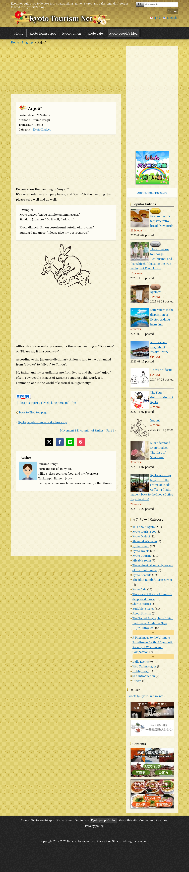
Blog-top (27, 42)
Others (137, 681)
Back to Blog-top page (33, 412)
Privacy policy (94, 826)
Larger (172, 11)
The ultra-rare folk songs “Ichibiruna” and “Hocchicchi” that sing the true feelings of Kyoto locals (151, 258)
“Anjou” (155, 420)
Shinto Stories (142, 604)
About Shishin (142, 613)
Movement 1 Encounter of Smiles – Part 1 (87, 430)
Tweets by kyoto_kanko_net (145, 696)
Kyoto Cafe (140, 589)
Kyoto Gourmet (142, 555)
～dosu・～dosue (161, 370)
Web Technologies (144, 666)
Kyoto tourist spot (43, 33)
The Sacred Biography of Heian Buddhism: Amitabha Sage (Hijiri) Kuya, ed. (153, 623)
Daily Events (141, 661)
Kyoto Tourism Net (60, 18)
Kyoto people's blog (123, 33)
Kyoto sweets (141, 551)
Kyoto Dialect (42, 129)
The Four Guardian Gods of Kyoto (161, 397)
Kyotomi (155, 292)
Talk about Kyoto (144, 527)
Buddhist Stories (143, 608)
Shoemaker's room (145, 541)
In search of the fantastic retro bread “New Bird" (161, 221)
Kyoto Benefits (142, 575)
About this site (127, 820)
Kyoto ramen (71, 33)
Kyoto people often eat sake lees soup (42, 422)
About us (161, 820)
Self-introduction (144, 676)
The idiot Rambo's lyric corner (152, 580)
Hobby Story (141, 671)
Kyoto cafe (95, 33)
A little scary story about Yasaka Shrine (159, 347)
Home (18, 33)
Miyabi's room (142, 560)
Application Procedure (152, 193)
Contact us (146, 820)
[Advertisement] (66, 69)
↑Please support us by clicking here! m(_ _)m (46, 403)
